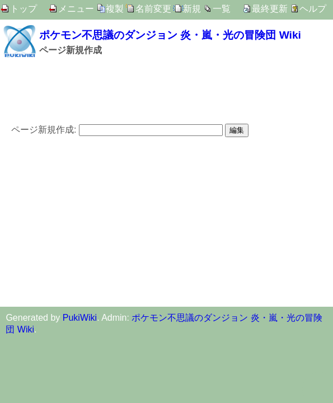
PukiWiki (80, 317)
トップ (23, 8)
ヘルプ (312, 8)
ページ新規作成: (43, 129)
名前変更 (153, 8)
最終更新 (270, 8)
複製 (115, 8)
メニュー (76, 8)
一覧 (222, 8)
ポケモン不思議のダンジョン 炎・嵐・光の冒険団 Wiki (170, 35)
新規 (192, 8)
